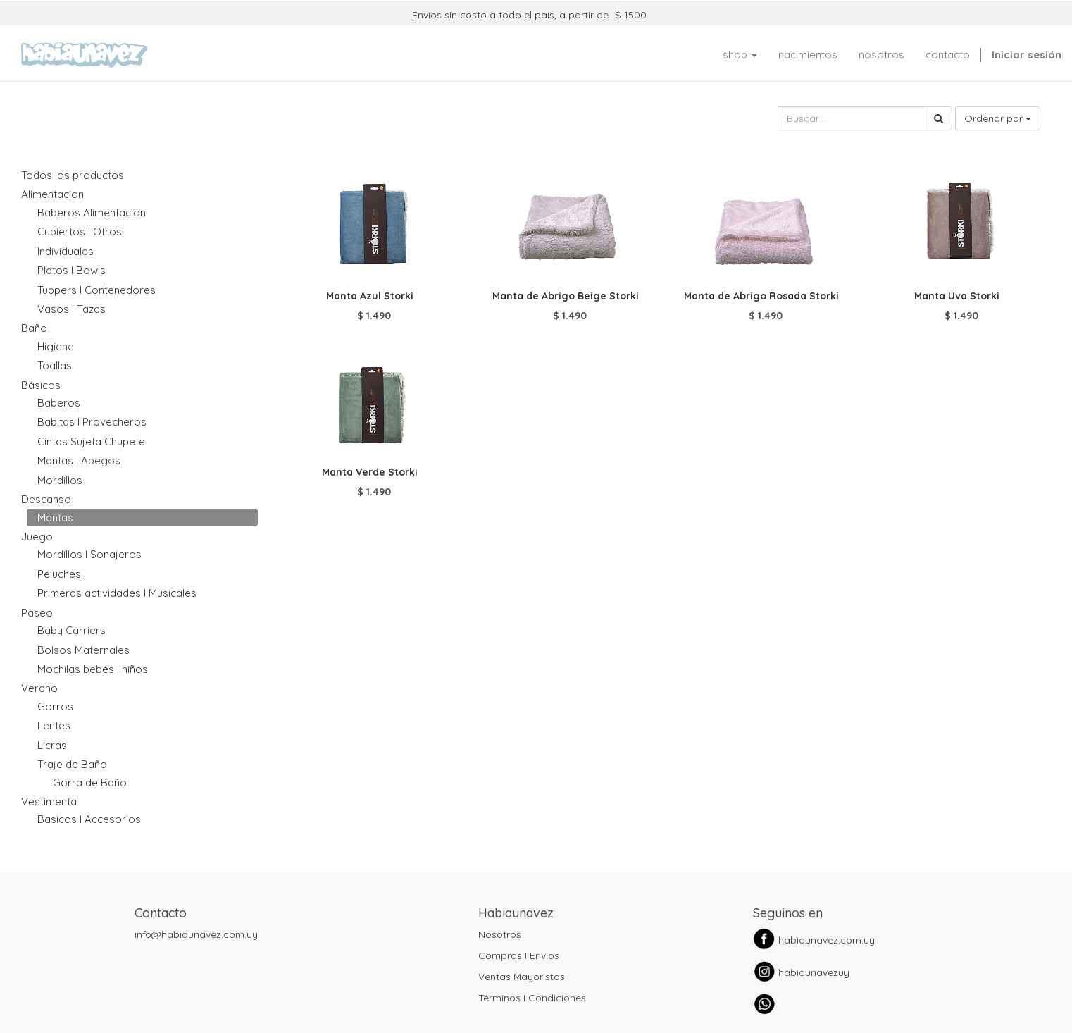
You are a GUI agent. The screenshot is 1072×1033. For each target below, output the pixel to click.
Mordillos (59, 480)
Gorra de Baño (90, 782)
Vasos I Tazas (71, 309)
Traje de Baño (72, 764)
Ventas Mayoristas (521, 976)
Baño (34, 328)
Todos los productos (72, 175)
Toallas (54, 365)
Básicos (41, 385)
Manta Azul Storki (369, 296)
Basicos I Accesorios (89, 819)
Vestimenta (49, 801)
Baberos (58, 402)
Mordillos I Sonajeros (89, 554)
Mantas (55, 517)
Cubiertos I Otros (79, 231)
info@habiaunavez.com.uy (196, 934)
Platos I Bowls (71, 270)
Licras (52, 745)
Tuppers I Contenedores (96, 290)
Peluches (59, 574)
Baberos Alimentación (91, 212)
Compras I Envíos (518, 955)
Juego (37, 536)
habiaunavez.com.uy (826, 940)
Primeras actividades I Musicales (117, 593)
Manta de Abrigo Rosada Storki (761, 296)
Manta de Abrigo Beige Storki (565, 296)
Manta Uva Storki (956, 296)
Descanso (46, 499)
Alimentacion (52, 194)
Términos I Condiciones (532, 997)
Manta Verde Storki (370, 472)
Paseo (37, 612)
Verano (39, 688)
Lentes (53, 725)
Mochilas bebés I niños (92, 669)
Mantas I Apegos (78, 460)
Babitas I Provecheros (92, 421)
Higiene (55, 346)
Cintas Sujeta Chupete (91, 441)
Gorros (55, 706)
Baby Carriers (71, 630)
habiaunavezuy (813, 972)
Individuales (65, 251)
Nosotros (499, 934)
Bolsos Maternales (83, 650)
